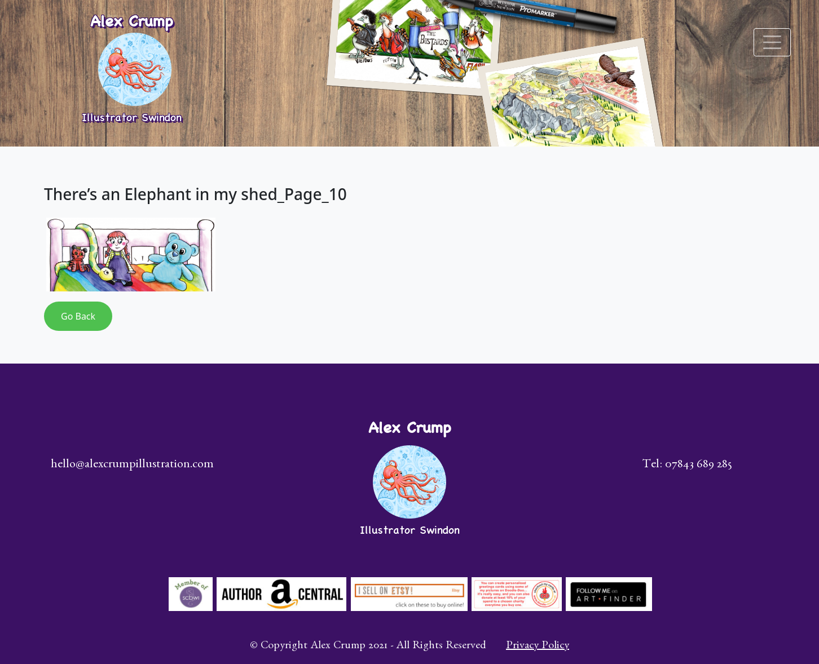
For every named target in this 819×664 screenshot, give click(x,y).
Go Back (78, 316)
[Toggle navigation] (772, 42)
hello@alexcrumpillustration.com (132, 465)
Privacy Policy (537, 646)
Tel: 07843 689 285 (687, 465)
